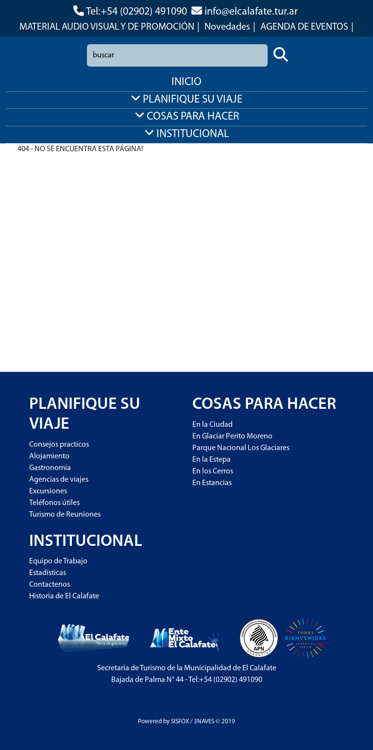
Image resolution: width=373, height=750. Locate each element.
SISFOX (180, 721)
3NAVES (204, 721)
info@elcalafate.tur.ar (251, 11)
